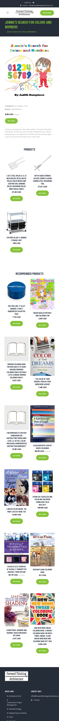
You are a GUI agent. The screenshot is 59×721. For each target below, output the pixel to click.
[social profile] (33, 2)
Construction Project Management (14, 703)
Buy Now (11, 121)
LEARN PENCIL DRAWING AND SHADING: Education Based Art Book (16, 633)
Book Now (47, 13)
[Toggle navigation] (7, 12)
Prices (11, 717)
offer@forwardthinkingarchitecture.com (41, 5)
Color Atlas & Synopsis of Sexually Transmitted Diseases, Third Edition (16, 569)
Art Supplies (18, 106)
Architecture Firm (15, 696)
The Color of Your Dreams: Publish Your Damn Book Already (42, 381)
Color (26, 106)
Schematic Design (15, 709)
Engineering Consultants (18, 713)
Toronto (25, 5)
